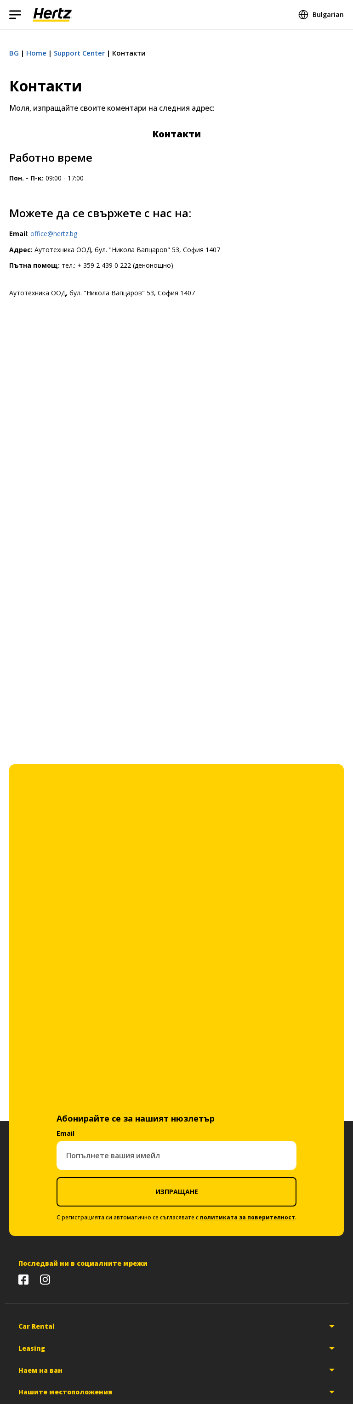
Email (65, 1133)
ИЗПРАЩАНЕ (176, 1191)
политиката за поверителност (247, 1217)
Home (36, 52)
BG (14, 52)
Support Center (79, 52)
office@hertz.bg (53, 233)
